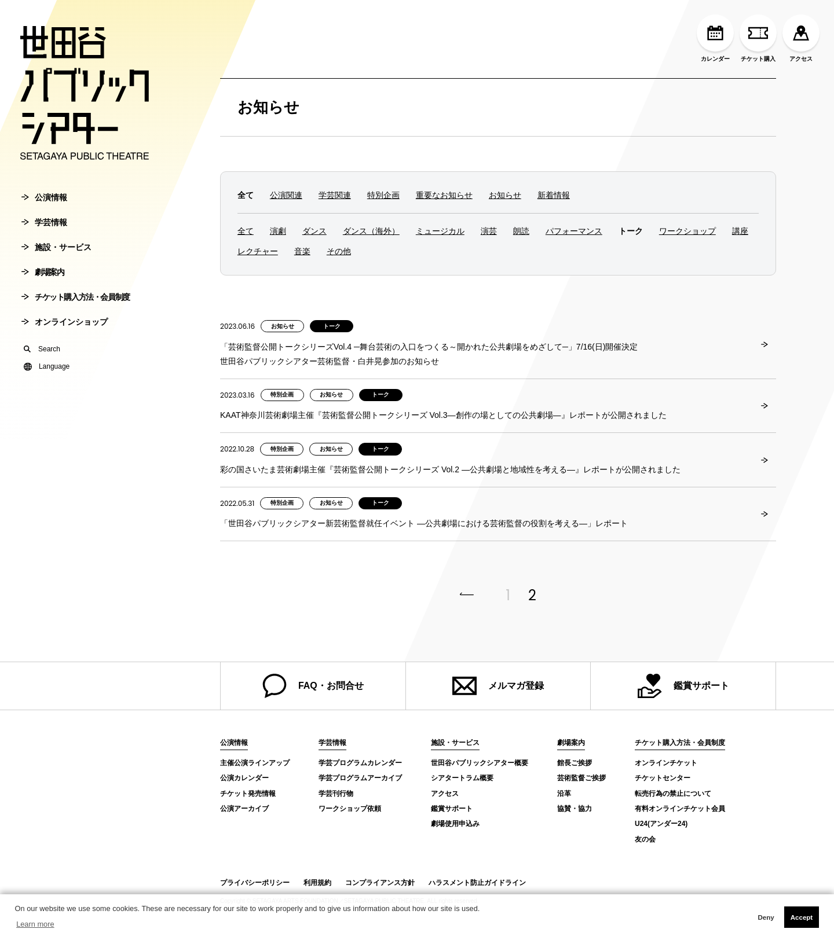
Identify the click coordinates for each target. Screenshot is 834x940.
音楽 (302, 251)
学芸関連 (335, 195)
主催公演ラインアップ (255, 763)
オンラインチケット (666, 763)
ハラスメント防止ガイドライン (477, 883)
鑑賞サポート (683, 686)
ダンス (314, 231)
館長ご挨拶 (574, 763)
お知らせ (268, 107)
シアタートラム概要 (462, 778)
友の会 (645, 839)
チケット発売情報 (248, 794)
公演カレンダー (244, 778)
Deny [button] (766, 917)
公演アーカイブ (244, 809)
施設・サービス (56, 251)
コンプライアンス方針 (380, 883)
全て (245, 231)
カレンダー (715, 38)
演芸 (489, 231)
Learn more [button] (35, 924)
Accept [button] (802, 917)
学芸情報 (44, 227)
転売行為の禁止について (673, 794)
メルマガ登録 (498, 686)
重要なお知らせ (444, 195)
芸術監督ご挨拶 (581, 778)
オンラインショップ (64, 326)
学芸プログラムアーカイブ (360, 778)
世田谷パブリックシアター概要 (479, 763)
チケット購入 (758, 38)
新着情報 (553, 195)
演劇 (278, 231)
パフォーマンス (574, 231)
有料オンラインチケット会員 (680, 809)
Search (42, 353)
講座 (740, 231)
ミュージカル (440, 231)
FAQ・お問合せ (313, 686)
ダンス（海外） (371, 231)
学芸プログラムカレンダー (360, 763)
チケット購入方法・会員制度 (75, 301)
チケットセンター (662, 778)
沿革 (564, 794)
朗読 (521, 231)
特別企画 (383, 195)
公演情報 (44, 202)
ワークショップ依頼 (350, 809)
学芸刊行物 (336, 794)
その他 (339, 251)
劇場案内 (42, 276)
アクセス (801, 38)
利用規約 (317, 883)
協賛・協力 (574, 809)
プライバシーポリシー (255, 883)
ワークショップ (687, 231)
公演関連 (286, 195)
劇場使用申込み (455, 824)
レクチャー (257, 251)
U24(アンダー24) (661, 824)
